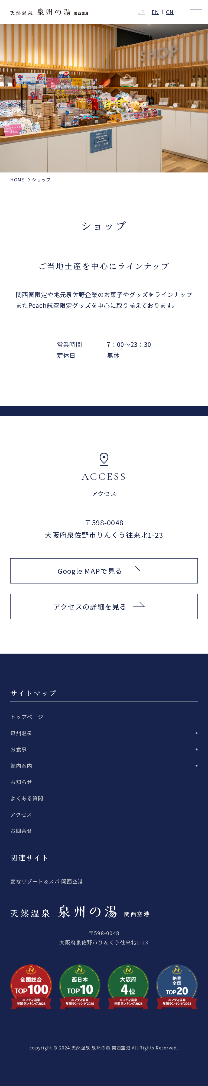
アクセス (21, 814)
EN (155, 12)
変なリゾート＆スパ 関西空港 (46, 881)
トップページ (26, 716)
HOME (17, 179)
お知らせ (21, 782)
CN (170, 12)
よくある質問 (26, 798)
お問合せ (21, 830)
